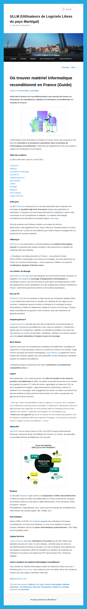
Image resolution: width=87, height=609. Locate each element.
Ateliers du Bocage (21, 276)
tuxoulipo (35, 91)
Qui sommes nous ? (47, 59)
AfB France (14, 244)
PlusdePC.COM (16, 298)
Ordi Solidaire (15, 193)
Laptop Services (16, 196)
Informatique (56, 584)
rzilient (12, 184)
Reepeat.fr (24, 496)
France (47, 584)
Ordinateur (14, 587)
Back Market (15, 181)
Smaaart (13, 187)
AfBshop (13, 169)
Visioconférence (65, 59)
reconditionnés (25, 587)
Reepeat (13, 190)
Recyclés (36, 587)
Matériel (32, 584)
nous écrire (27, 569)
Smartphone (46, 587)
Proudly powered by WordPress (43, 600)
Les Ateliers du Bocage (19, 172)
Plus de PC (14, 175)
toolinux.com (21, 579)
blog (46, 421)
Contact (23, 59)
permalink (25, 590)
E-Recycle (14, 166)
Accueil (13, 59)
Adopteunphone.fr (17, 178)
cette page (54, 218)
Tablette (55, 587)
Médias (33, 59)
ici (27, 368)
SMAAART (14, 431)
